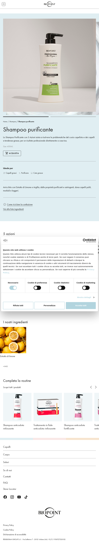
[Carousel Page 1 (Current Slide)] (26, 116)
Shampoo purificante (26, 121)
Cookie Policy (8, 530)
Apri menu (3, 4)
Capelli (6, 446)
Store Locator (9, 488)
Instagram (12, 497)
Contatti (7, 476)
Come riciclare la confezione (20, 204)
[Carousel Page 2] (73, 116)
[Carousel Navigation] (93, 387)
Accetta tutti (80, 305)
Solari (6, 462)
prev (91, 387)
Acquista (12, 153)
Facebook (5, 497)
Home (5, 121)
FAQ (5, 482)
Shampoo (12, 121)
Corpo (6, 454)
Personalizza (49, 305)
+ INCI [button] (5, 366)
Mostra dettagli (84, 297)
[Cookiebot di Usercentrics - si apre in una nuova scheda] (84, 240)
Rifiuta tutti (18, 305)
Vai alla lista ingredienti (13, 209)
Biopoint (49, 4)
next (96, 387)
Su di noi (7, 470)
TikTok (26, 497)
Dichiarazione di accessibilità (14, 534)
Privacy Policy (8, 525)
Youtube (19, 497)
